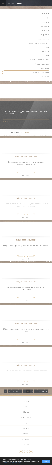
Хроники (26, 434)
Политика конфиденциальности (26, 423)
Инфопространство (42, 64)
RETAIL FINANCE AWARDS (39, 60)
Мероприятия (26, 417)
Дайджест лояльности (41, 72)
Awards (26, 428)
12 (17, 391)
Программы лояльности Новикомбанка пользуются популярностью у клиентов (26, 163)
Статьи (26, 407)
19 (43, 391)
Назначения (44, 26)
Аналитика (45, 68)
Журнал (26, 412)
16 (32, 391)
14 (24, 391)
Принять (46, 461)
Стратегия (45, 22)
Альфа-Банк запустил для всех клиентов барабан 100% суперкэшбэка (26, 288)
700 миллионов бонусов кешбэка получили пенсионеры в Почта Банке (26, 330)
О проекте (26, 439)
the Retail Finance (15, 3)
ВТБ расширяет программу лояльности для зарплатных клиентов (26, 246)
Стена (46, 47)
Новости (26, 401)
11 (13, 391)
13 (20, 391)
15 (28, 391)
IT (48, 18)
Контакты (26, 445)
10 (9, 391)
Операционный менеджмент (39, 43)
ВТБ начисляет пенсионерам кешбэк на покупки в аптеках (26, 371)
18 (39, 391)
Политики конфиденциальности (11, 463)
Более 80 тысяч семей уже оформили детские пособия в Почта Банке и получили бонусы (26, 205)
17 (35, 391)
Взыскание (45, 77)
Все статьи (45, 14)
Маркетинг (45, 35)
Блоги (47, 56)
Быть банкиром (43, 39)
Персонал (45, 51)
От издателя (44, 30)
